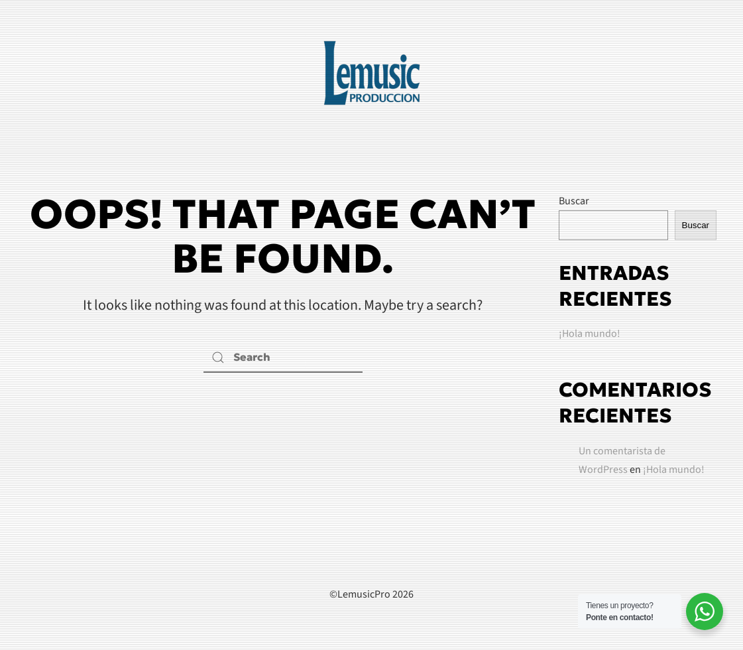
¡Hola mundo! (589, 333)
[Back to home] (371, 73)
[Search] (283, 358)
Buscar (574, 201)
